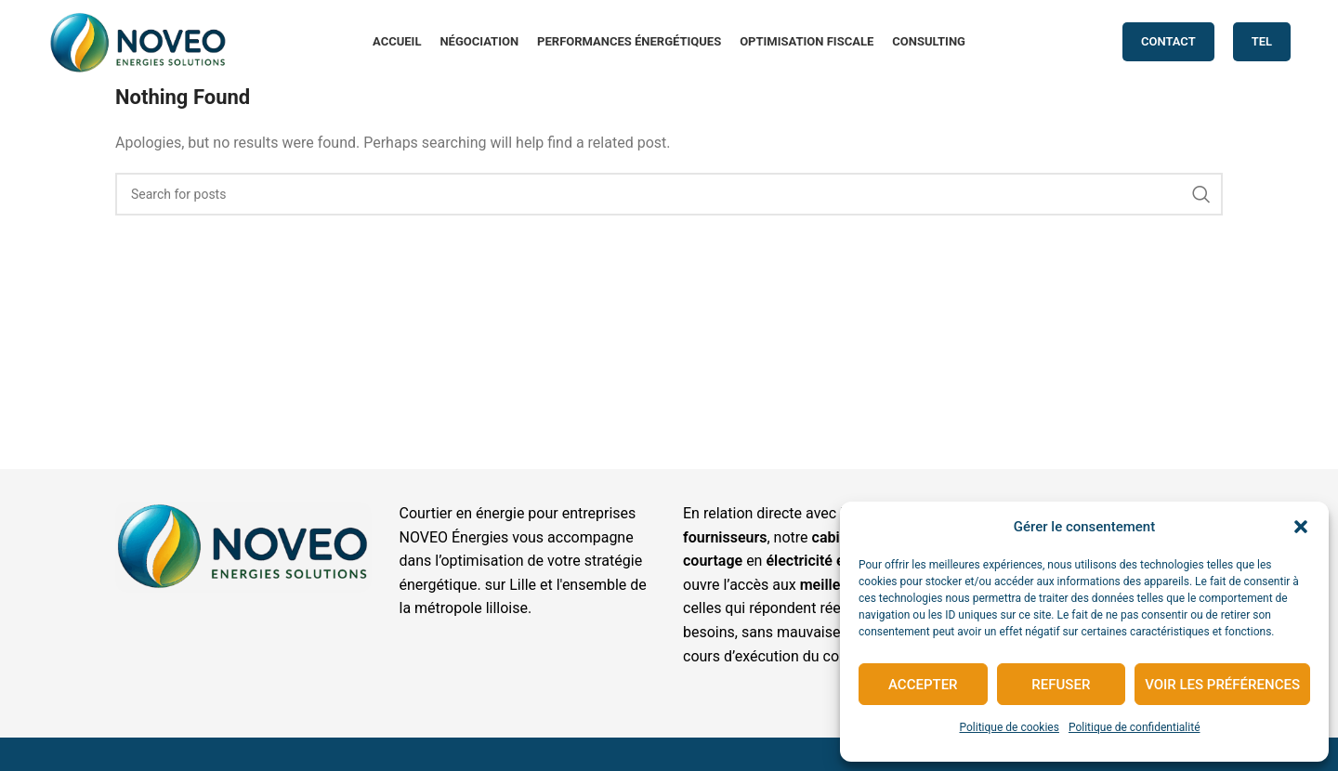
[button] (1301, 526)
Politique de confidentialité (1134, 727)
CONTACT (1168, 41)
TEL (1262, 41)
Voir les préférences (1222, 684)
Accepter (923, 684)
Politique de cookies (1009, 727)
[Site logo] (138, 40)
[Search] (669, 194)
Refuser (1060, 684)
